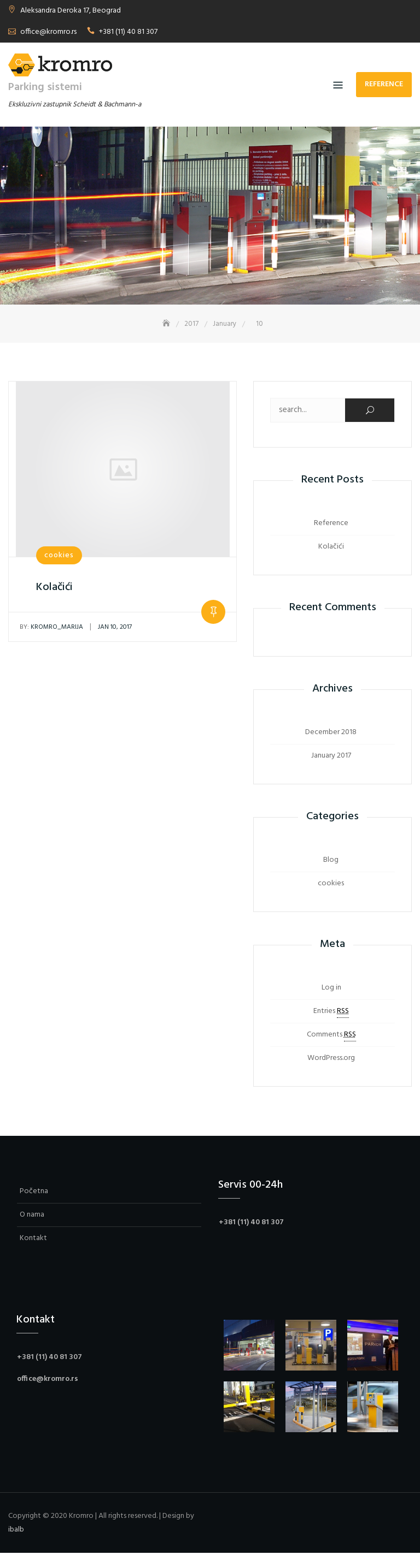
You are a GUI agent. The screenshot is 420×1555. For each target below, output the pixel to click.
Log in (331, 989)
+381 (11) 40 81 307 (128, 32)
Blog (331, 861)
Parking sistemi (45, 87)
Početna (34, 1193)
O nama (32, 1216)
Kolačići (54, 589)
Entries (331, 1013)
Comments (331, 1036)
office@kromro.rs (48, 32)
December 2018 (331, 734)
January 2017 (331, 757)
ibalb (16, 1531)
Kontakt (33, 1240)
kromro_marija (51, 628)
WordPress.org (331, 1059)
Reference (384, 84)
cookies (59, 557)
